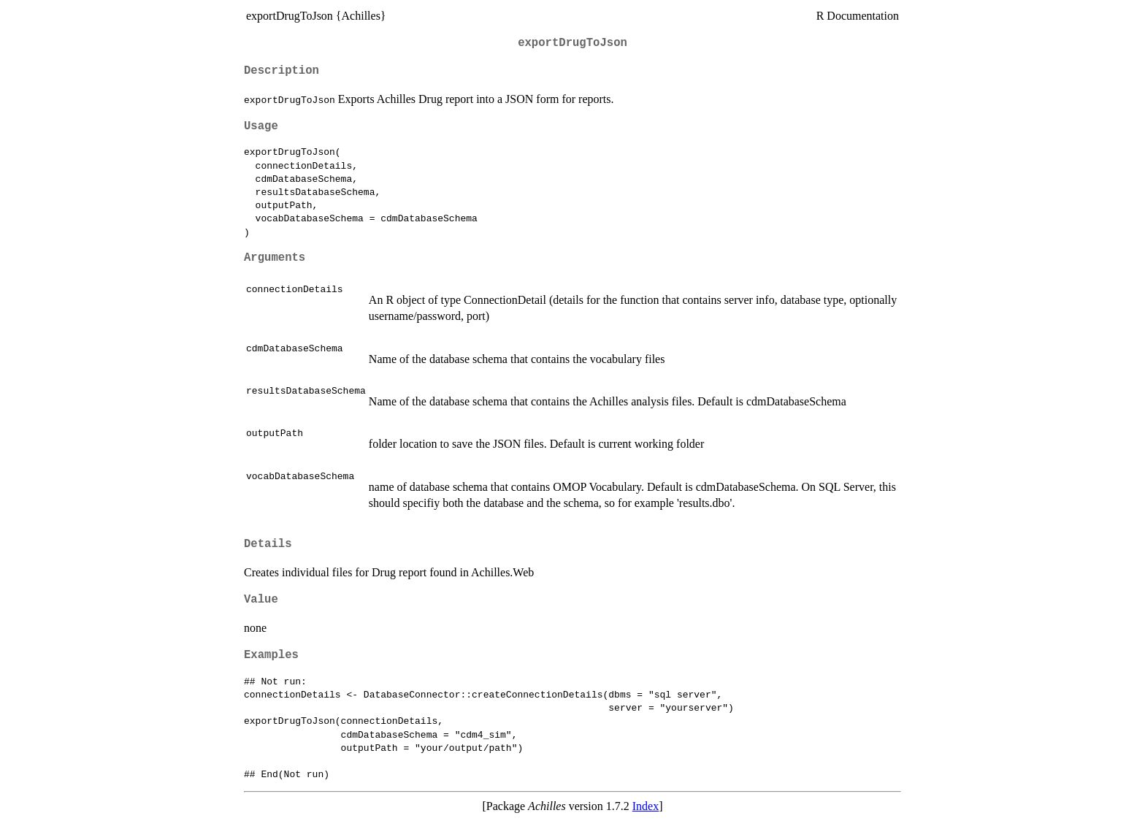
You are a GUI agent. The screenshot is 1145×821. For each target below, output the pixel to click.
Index (645, 806)
